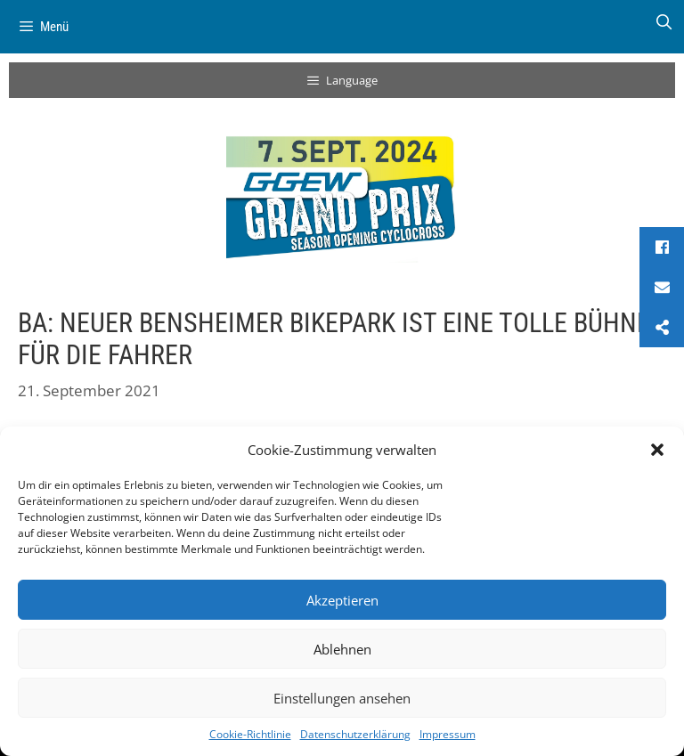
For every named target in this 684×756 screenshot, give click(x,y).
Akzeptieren (342, 600)
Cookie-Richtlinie (250, 734)
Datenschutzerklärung (355, 734)
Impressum (447, 734)
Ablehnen (342, 649)
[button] (657, 450)
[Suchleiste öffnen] (663, 22)
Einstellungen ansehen (342, 698)
